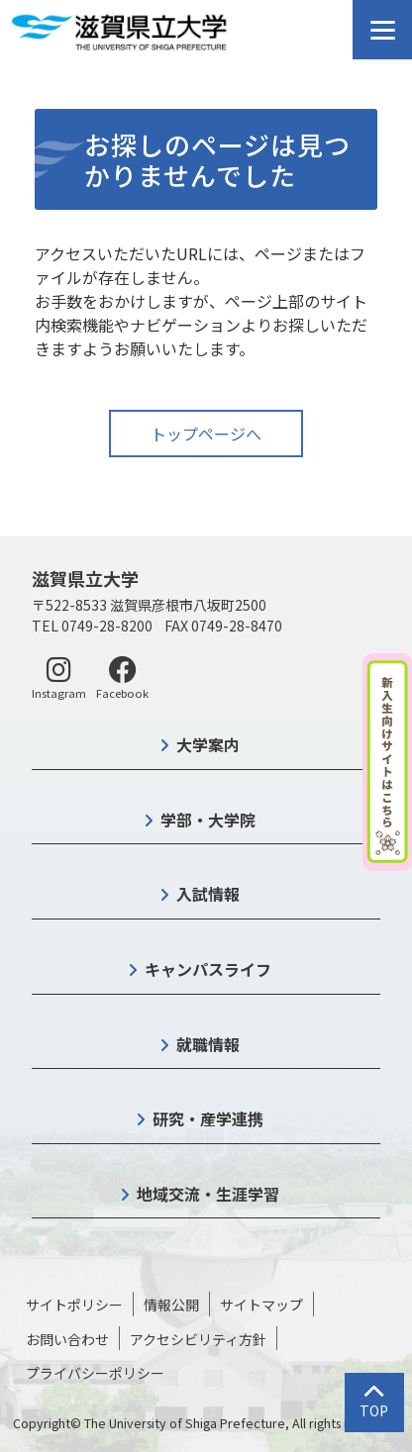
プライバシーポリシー (95, 1373)
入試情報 (208, 894)
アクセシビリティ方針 (198, 1339)
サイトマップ (261, 1304)
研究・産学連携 (208, 1118)
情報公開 (171, 1304)
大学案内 (208, 744)
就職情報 (208, 1044)
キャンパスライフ (208, 969)
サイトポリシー (74, 1304)
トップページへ (206, 433)
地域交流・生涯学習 (208, 1194)
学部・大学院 (208, 819)
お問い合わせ (67, 1339)
